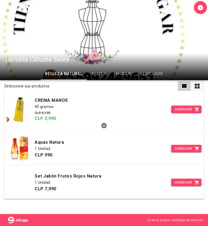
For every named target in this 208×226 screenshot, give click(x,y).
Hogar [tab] (123, 73)
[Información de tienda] (200, 7)
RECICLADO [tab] (151, 73)
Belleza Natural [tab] (64, 73)
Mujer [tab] (99, 73)
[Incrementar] (186, 109)
